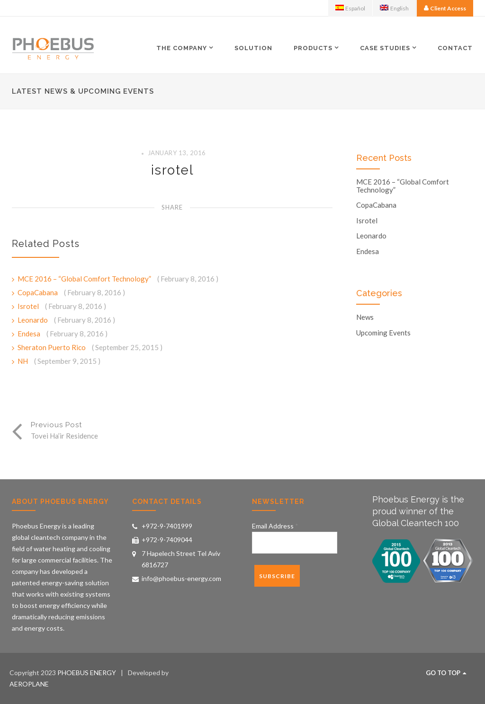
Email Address (275, 526)
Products (313, 47)
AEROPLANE (29, 684)
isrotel (172, 170)
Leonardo (33, 320)
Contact (455, 48)
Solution (253, 48)
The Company (181, 47)
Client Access (448, 8)
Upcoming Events (383, 333)
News (365, 317)
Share (172, 207)
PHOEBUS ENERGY (86, 673)
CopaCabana (38, 292)
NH (23, 361)
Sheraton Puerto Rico (52, 347)
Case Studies (385, 47)
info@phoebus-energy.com (181, 578)
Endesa (30, 333)
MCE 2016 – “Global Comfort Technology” (85, 278)
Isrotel (29, 306)
